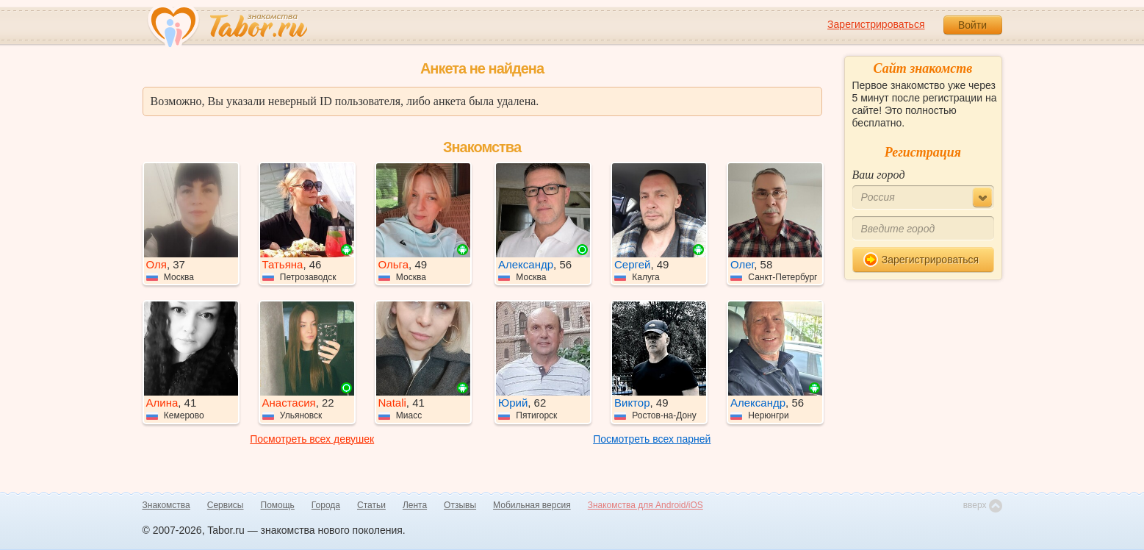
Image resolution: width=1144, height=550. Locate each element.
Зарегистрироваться (875, 24)
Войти (972, 25)
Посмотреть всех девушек (312, 439)
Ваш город (878, 174)
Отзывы (460, 505)
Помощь (278, 505)
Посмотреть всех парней (651, 439)
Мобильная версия (532, 505)
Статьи (371, 505)
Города (326, 505)
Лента (415, 505)
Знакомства (166, 505)
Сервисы (225, 505)
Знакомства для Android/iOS (645, 505)
